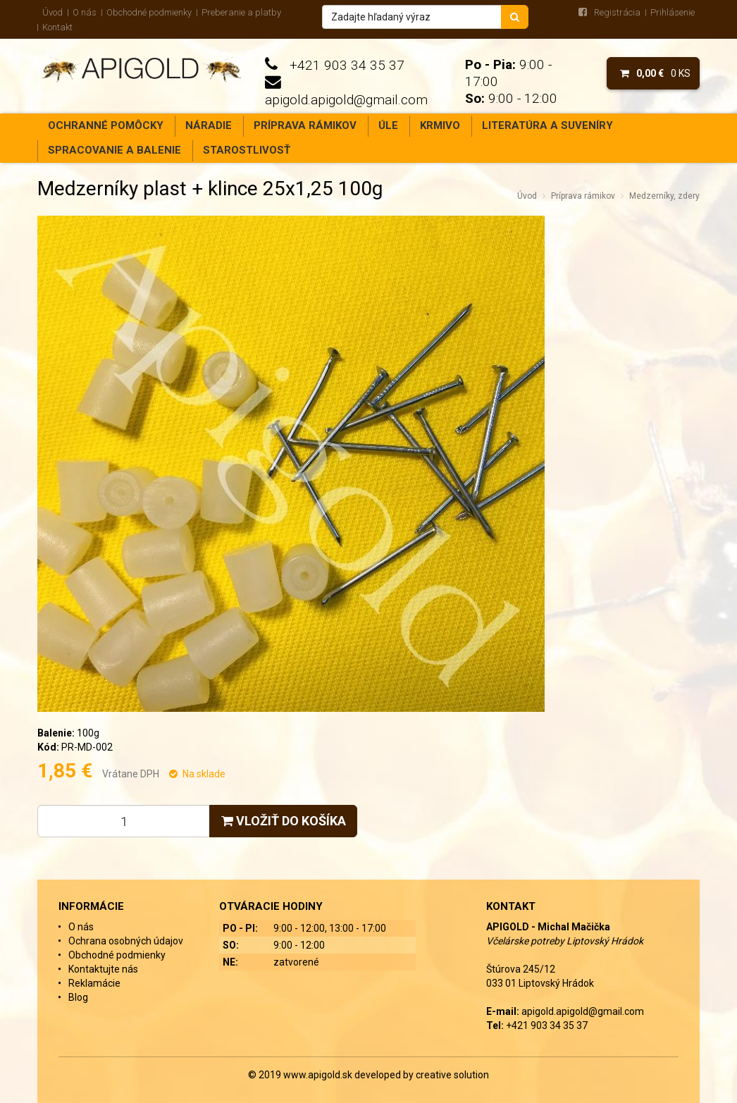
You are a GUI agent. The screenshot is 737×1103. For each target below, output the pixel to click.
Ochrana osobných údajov (125, 941)
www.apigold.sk (318, 1074)
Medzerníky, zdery (664, 196)
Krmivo (440, 125)
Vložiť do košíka (283, 820)
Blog (78, 997)
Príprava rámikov (305, 125)
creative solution (452, 1074)
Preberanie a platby (241, 12)
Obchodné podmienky (149, 12)
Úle (388, 125)
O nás (85, 12)
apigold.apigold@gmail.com (346, 100)
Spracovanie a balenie (114, 150)
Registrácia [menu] (617, 12)
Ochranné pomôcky (105, 125)
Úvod (52, 12)
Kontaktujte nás (103, 969)
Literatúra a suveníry (547, 125)
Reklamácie (94, 983)
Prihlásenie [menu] (672, 12)
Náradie (208, 125)
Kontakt (57, 27)
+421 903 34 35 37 (347, 65)
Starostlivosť (246, 150)
